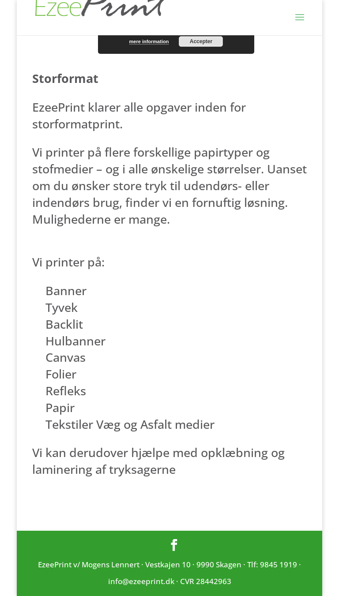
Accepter (201, 41)
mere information (149, 41)
